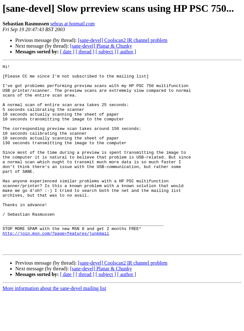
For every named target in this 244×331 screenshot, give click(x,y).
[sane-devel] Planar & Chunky (101, 46)
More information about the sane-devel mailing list (54, 325)
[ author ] (126, 51)
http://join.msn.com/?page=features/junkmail (56, 267)
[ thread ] (85, 51)
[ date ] (67, 51)
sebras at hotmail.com (72, 23)
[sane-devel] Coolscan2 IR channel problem (122, 40)
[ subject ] (106, 51)
